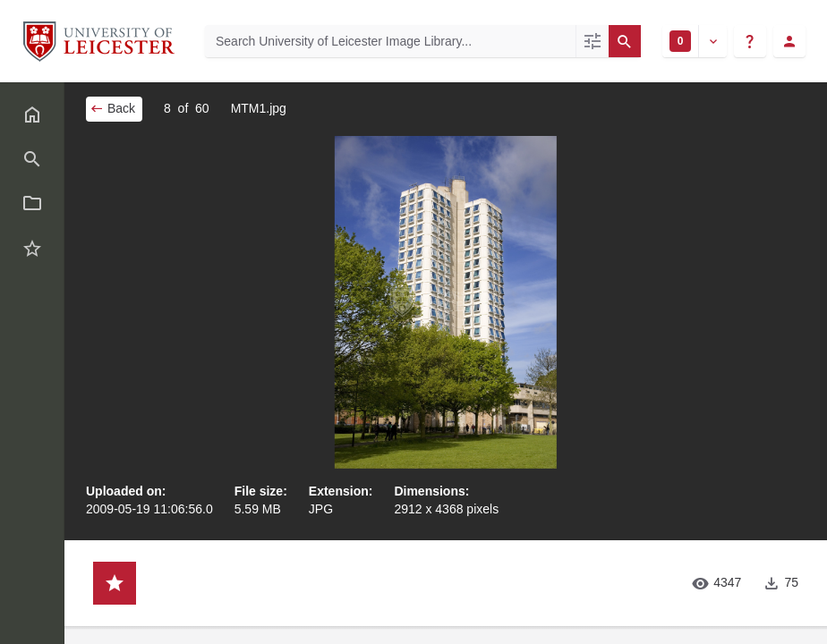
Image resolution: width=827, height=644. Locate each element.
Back (112, 108)
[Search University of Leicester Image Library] (390, 41)
